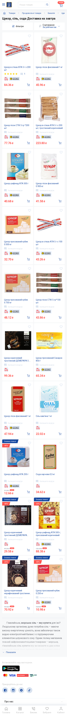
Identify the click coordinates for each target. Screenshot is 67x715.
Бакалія (51, 13)
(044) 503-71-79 (15, 680)
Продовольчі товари (31, 13)
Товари (12, 13)
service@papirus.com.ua (16, 685)
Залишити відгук (45, 74)
